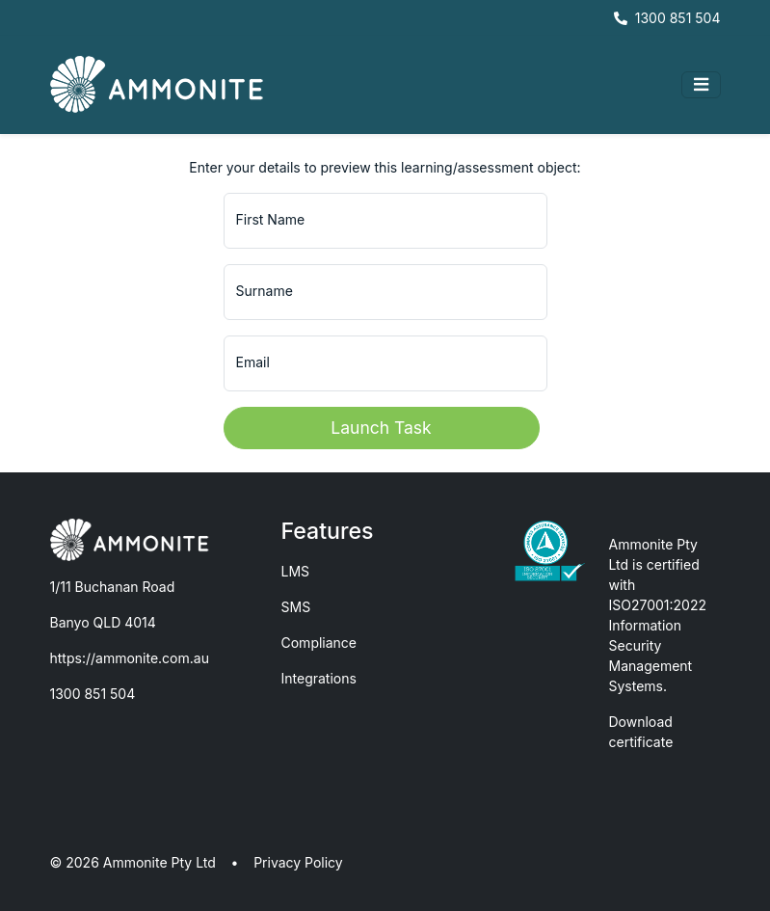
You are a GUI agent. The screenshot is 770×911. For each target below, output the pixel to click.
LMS (295, 571)
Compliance (319, 642)
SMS (296, 607)
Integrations (319, 678)
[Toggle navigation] (701, 84)
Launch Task (381, 427)
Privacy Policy (298, 862)
